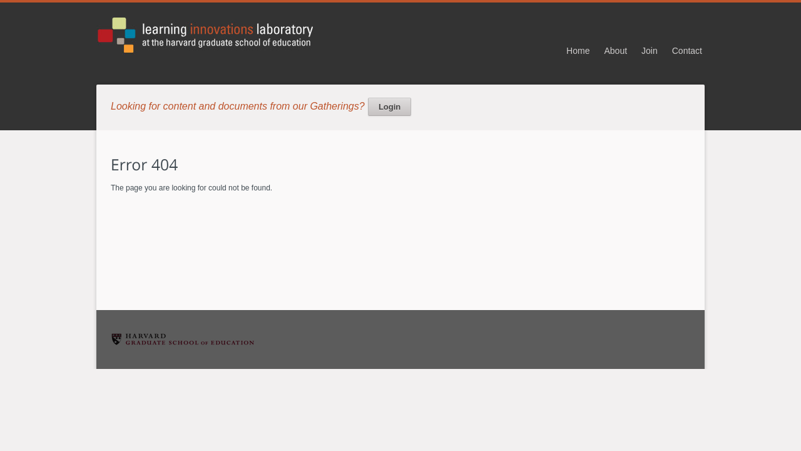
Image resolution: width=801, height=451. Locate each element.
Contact (687, 51)
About (615, 51)
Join (649, 51)
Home (577, 51)
